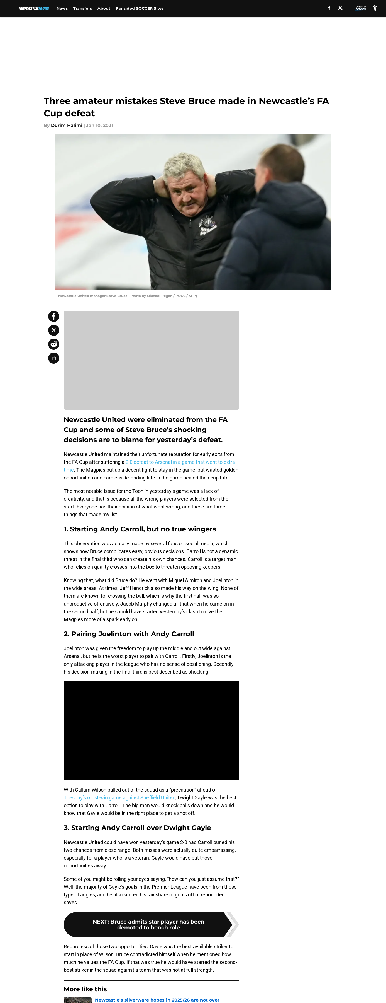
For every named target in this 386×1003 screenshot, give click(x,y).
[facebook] (329, 8)
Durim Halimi (66, 125)
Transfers (82, 8)
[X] (340, 8)
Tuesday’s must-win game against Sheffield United (119, 798)
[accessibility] (375, 8)
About (103, 8)
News (62, 8)
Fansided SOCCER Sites (139, 8)
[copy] (53, 358)
